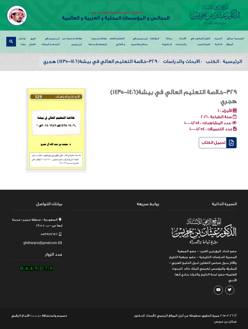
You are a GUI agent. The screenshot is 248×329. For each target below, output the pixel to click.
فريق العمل (32, 41)
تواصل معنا (22, 41)
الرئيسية (239, 38)
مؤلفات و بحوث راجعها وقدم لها (97, 41)
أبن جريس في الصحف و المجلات (50, 41)
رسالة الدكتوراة (167, 41)
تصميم (62, 315)
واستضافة (49, 315)
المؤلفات (154, 38)
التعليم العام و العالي (117, 41)
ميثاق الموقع (229, 41)
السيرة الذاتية (218, 41)
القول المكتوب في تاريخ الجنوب (200, 41)
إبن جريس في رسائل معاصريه (139, 41)
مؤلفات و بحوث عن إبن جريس (72, 41)
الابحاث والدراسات (180, 41)
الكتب (212, 61)
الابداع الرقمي (20, 315)
